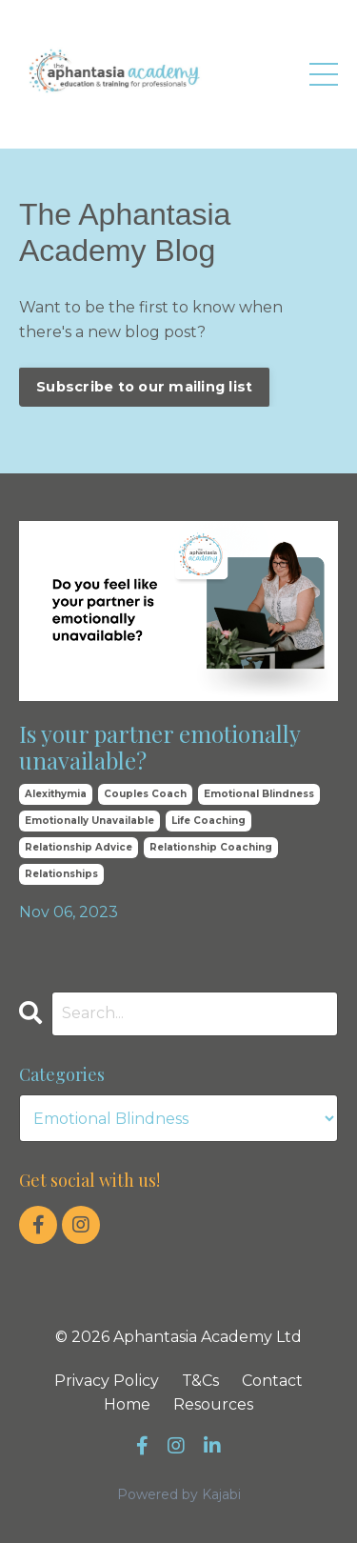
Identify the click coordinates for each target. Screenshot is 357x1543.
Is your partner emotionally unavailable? (159, 747)
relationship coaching (210, 847)
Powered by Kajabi (179, 1494)
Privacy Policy (106, 1381)
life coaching (208, 820)
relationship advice (78, 847)
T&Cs (200, 1381)
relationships (61, 874)
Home (127, 1404)
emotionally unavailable (89, 820)
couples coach (145, 794)
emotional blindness (259, 794)
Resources (213, 1404)
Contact (272, 1381)
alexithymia (56, 794)
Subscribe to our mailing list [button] (144, 386)
